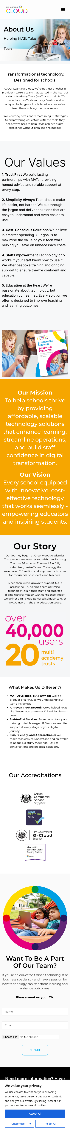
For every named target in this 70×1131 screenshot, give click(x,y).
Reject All (50, 1123)
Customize (17, 1123)
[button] (62, 9)
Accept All (35, 1113)
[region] (35, 1105)
